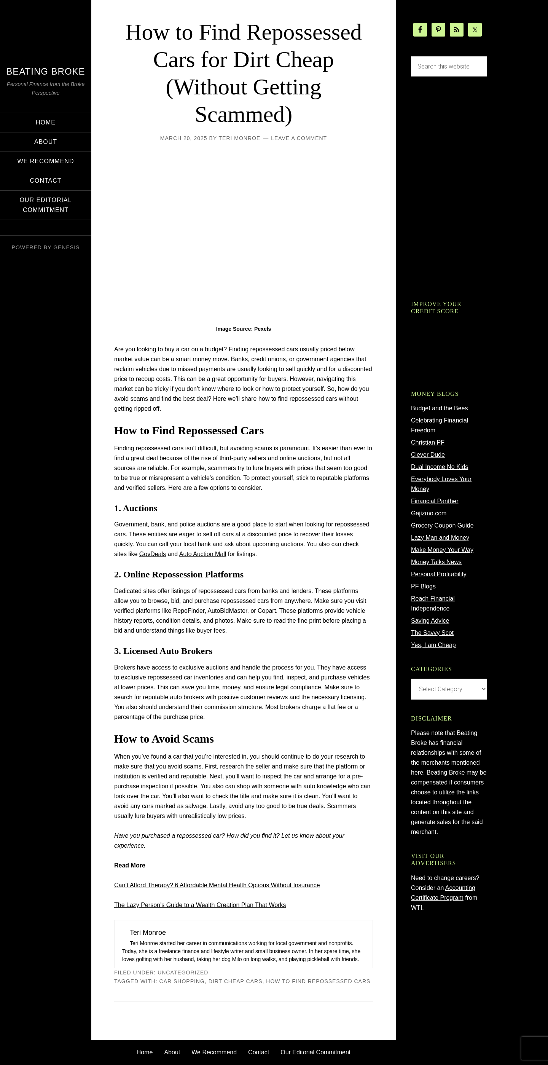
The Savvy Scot (432, 633)
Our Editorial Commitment (315, 1052)
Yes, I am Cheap (433, 645)
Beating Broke (45, 71)
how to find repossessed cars (318, 981)
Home (145, 1052)
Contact (258, 1052)
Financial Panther (435, 501)
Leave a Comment (299, 138)
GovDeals (152, 554)
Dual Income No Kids (439, 467)
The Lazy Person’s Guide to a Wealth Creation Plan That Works (200, 905)
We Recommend (214, 1052)
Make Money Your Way (442, 550)
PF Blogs (423, 586)
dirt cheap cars (236, 981)
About (172, 1052)
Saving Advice (430, 620)
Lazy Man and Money (440, 537)
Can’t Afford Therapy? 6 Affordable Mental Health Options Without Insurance (217, 885)
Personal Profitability (439, 574)
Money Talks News (436, 562)
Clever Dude (428, 454)
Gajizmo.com (428, 513)
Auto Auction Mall (202, 554)
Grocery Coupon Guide (442, 525)
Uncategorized (183, 972)
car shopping (182, 981)
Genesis (66, 247)
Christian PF (427, 442)
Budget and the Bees (439, 408)
